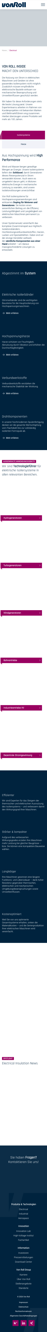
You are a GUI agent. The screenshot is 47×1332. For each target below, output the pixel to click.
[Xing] (32, 1323)
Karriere (23, 1274)
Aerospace (23, 1218)
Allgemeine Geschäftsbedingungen (23, 1316)
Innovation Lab (23, 1231)
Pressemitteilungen (23, 1257)
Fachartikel (23, 1240)
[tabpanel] (23, 595)
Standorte (23, 1288)
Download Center (23, 1261)
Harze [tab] (23, 144)
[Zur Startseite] (14, 4)
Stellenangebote (23, 1283)
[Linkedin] (24, 1323)
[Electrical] (13, 50)
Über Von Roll (23, 1279)
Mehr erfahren (12, 313)
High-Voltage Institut (23, 1235)
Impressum (23, 1302)
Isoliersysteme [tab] (23, 135)
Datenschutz (23, 1307)
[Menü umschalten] (42, 4)
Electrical (23, 1209)
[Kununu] (16, 1323)
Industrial (23, 1213)
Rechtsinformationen (23, 1311)
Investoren (23, 1253)
